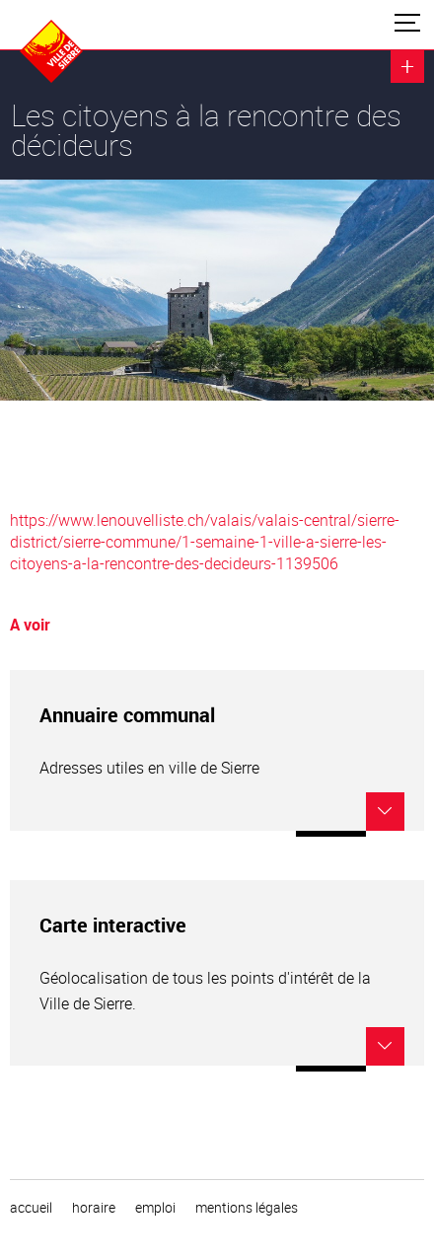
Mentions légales (246, 1208)
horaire (93, 1208)
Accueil (31, 1208)
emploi (155, 1208)
